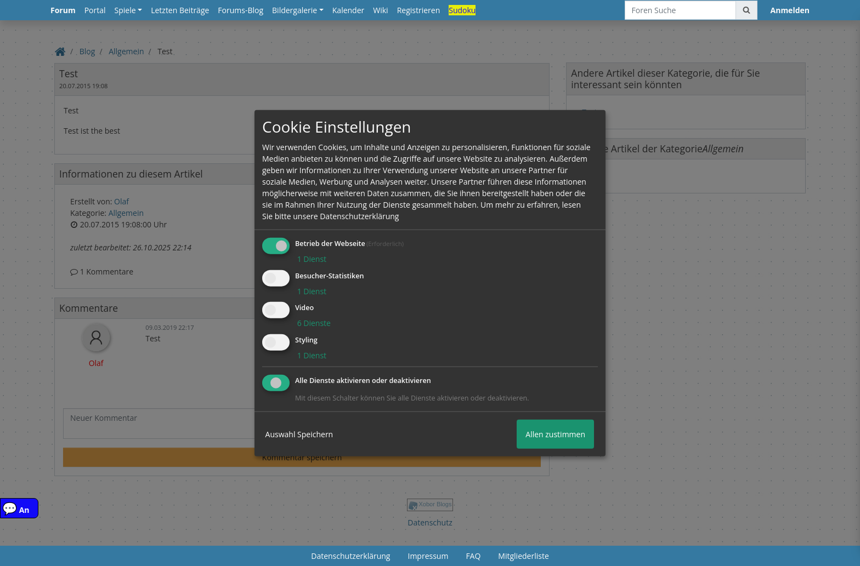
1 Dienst (310, 259)
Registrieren (418, 10)
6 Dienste (313, 323)
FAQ (473, 556)
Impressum (428, 556)
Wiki (380, 10)
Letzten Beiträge (180, 10)
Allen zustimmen (555, 434)
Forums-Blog (240, 10)
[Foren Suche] (680, 10)
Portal (95, 10)
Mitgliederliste (523, 556)
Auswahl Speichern (299, 434)
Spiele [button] (125, 10)
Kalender (348, 10)
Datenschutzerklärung (350, 556)
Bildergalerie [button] (294, 10)
